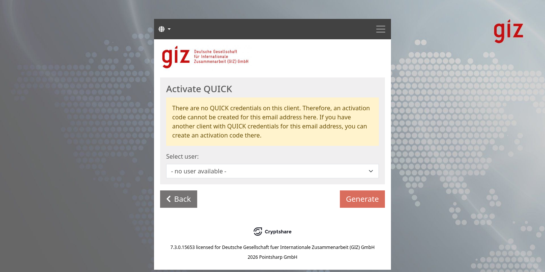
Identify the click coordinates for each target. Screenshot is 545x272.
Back (178, 199)
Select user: (182, 156)
